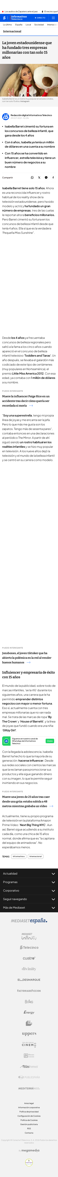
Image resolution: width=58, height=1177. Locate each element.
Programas (29, 882)
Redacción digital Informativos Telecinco (31, 115)
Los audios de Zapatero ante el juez (21, 11)
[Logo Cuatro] (29, 958)
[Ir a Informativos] (18, 18)
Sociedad (39, 25)
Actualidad (29, 873)
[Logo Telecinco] (29, 947)
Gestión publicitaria (29, 1124)
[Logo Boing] (29, 1001)
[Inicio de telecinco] (4, 17)
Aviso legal (29, 1103)
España (18, 25)
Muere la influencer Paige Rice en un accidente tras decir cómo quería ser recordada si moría (26, 401)
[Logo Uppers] (29, 1034)
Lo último (7, 25)
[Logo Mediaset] (29, 922)
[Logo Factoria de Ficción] (29, 991)
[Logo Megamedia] (30, 1150)
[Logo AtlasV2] (29, 1066)
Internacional (36, 856)
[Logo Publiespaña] (29, 1077)
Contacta (29, 1133)
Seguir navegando (29, 899)
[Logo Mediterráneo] (29, 1088)
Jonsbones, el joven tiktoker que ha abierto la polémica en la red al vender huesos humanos (26, 657)
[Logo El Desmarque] (29, 980)
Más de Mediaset (29, 907)
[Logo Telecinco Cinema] (29, 1045)
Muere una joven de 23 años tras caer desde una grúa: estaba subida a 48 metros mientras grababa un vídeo (27, 801)
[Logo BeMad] (29, 1023)
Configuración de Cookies (29, 1116)
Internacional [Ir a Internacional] (12, 31)
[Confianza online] (29, 1165)
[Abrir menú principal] (53, 17)
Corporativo (29, 890)
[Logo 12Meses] (29, 1056)
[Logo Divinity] (29, 969)
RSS (29, 1128)
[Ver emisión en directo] (40, 18)
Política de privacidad (29, 1111)
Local (28, 25)
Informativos (19, 856)
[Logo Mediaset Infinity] (29, 936)
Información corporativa (29, 1107)
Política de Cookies (29, 1120)
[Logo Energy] (29, 1012)
